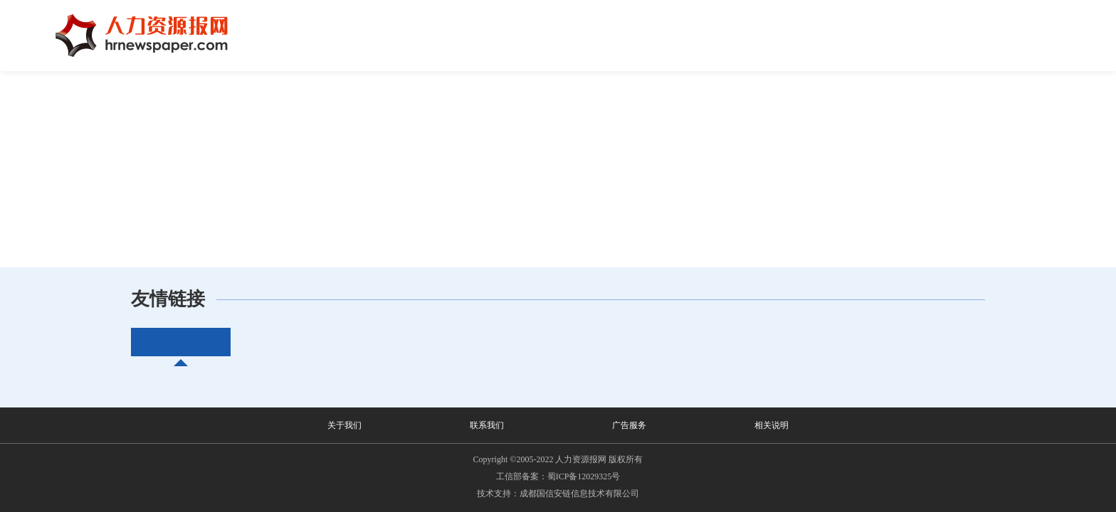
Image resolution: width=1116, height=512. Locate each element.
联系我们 (487, 425)
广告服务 (629, 425)
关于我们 (344, 425)
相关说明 (771, 425)
